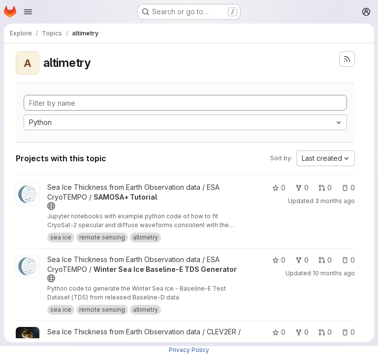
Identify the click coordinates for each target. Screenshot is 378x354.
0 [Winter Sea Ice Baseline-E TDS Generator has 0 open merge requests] (325, 260)
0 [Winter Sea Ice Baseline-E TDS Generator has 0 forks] (302, 260)
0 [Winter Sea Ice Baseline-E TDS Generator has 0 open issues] (348, 260)
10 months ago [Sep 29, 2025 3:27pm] (334, 273)
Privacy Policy (189, 350)
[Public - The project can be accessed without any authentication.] (51, 206)
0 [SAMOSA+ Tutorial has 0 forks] (302, 187)
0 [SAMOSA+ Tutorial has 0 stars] (278, 187)
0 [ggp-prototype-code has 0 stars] (278, 332)
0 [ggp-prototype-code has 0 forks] (302, 332)
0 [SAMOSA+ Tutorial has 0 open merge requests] (325, 187)
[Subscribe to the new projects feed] (347, 59)
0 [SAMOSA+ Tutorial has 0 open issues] (348, 187)
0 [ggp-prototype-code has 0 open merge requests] (325, 332)
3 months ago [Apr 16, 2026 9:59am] (335, 201)
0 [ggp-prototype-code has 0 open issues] (348, 332)
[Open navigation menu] (28, 12)
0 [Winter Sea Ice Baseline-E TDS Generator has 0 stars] (278, 260)
